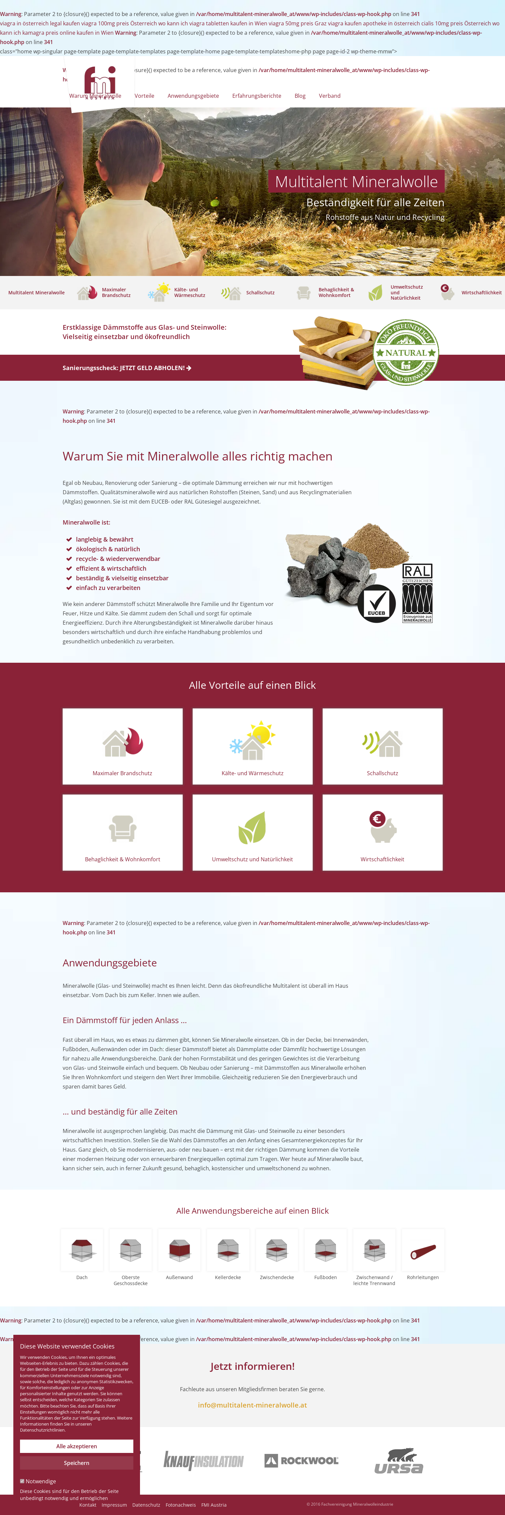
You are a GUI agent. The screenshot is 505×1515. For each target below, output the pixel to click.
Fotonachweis (181, 1505)
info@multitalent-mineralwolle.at (252, 1405)
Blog (300, 95)
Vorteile (144, 95)
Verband (330, 95)
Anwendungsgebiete (193, 95)
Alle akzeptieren (76, 1446)
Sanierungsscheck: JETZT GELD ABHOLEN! (127, 368)
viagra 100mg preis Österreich (119, 23)
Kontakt (87, 1505)
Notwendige (38, 1481)
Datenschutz (146, 1505)
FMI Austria (214, 1505)
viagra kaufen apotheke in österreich (374, 23)
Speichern (76, 1463)
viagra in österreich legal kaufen (40, 23)
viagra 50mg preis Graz (298, 23)
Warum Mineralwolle (95, 95)
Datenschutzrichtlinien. (43, 1430)
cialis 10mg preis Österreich (456, 23)
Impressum (114, 1505)
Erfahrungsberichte (256, 95)
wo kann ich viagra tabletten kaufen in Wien (212, 23)
